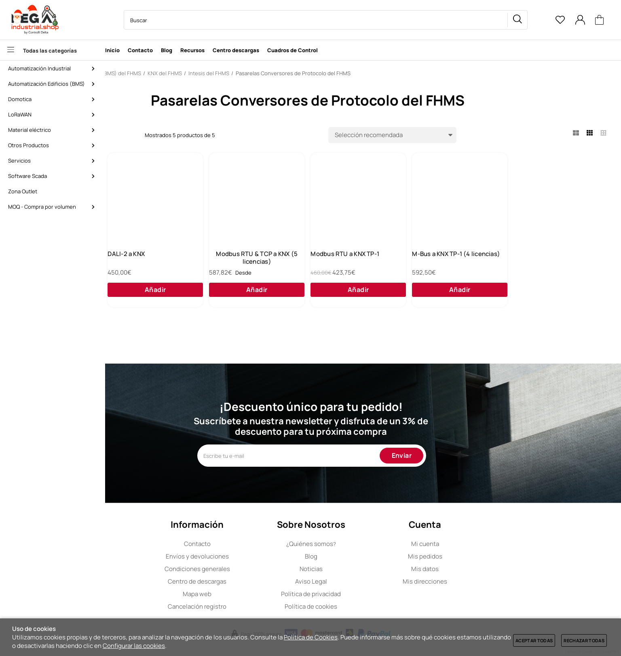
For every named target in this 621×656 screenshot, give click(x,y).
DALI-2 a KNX (245, 260)
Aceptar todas (534, 640)
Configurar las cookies (134, 645)
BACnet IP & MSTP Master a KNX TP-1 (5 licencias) (168, 264)
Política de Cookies (311, 637)
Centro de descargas (249, 581)
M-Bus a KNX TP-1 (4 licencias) (568, 264)
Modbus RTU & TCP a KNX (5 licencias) (368, 264)
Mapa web (249, 594)
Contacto (249, 544)
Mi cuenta (477, 544)
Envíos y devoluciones (249, 556)
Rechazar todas (584, 640)
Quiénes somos (363, 544)
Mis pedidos (477, 556)
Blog (363, 556)
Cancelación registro (249, 606)
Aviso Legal (363, 581)
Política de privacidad (363, 594)
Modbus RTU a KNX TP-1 (461, 260)
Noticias (362, 569)
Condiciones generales (249, 569)
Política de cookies (363, 606)
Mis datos (477, 569)
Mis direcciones (477, 581)
